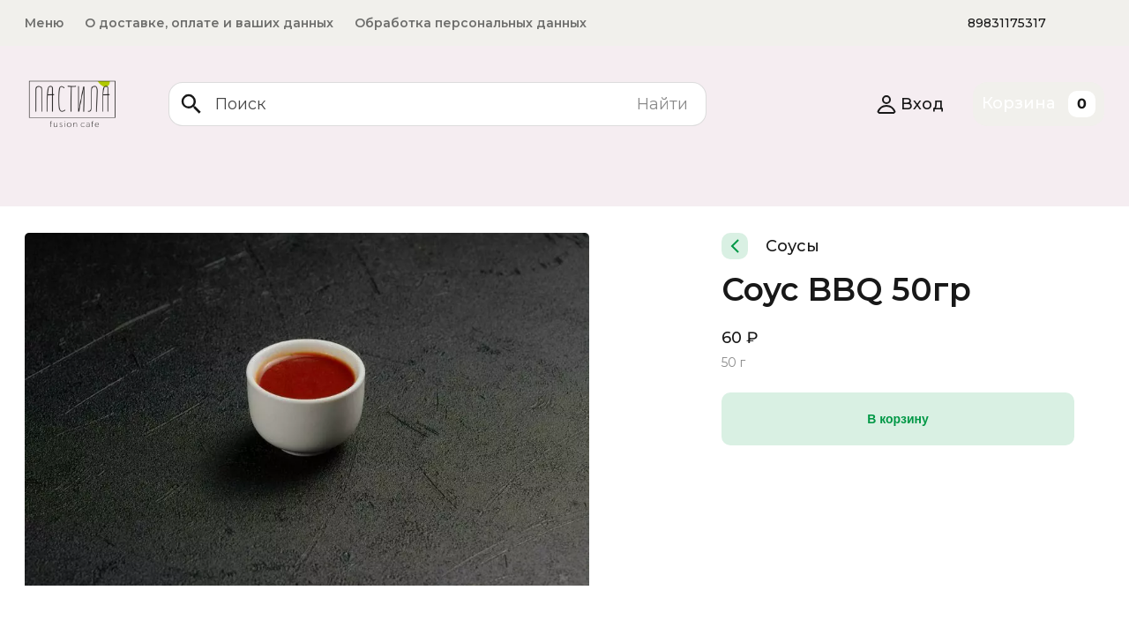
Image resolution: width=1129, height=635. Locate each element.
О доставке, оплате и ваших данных (209, 23)
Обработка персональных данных (471, 23)
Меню (44, 23)
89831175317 (1007, 23)
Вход (910, 104)
